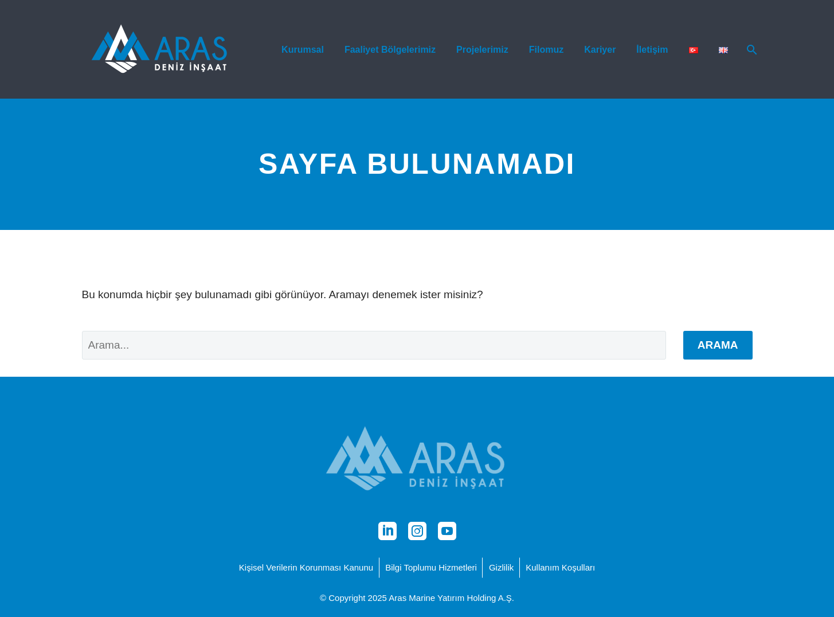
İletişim (652, 49)
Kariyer (600, 49)
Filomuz (546, 49)
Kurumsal (302, 49)
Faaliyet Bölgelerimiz (390, 49)
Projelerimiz (482, 49)
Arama (718, 345)
